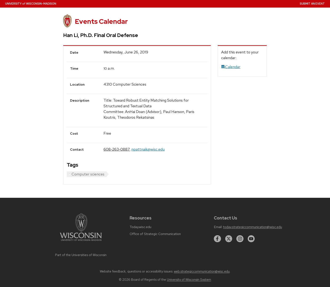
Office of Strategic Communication (155, 234)
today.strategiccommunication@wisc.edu (252, 227)
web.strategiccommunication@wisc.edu (202, 271)
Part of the (80, 255)
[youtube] (251, 238)
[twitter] (228, 238)
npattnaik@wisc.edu (148, 149)
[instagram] (240, 238)
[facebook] (217, 238)
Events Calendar (101, 21)
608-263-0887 (116, 149)
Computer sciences (88, 174)
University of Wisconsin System (189, 280)
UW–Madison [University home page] (30, 3)
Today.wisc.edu (140, 227)
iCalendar (230, 66)
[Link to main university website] (81, 241)
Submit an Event (312, 3)
